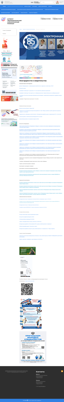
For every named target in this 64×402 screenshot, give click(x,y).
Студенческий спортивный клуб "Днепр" (52, 9)
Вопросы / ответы (28, 6)
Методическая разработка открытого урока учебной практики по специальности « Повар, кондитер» (37, 228)
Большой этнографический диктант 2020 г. (26, 216)
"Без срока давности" (16, 12)
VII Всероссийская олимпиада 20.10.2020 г (26, 219)
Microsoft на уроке (22, 88)
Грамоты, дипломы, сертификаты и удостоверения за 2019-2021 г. (31, 239)
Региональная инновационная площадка (8, 9)
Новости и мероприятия (43, 6)
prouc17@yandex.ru (39, 376)
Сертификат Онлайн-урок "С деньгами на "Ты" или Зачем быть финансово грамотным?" (34, 90)
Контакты (50, 6)
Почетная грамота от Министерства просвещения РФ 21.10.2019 (30, 116)
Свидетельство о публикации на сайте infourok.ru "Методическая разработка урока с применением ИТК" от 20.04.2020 (40, 114)
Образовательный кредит (6, 12)
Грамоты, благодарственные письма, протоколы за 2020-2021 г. (30, 221)
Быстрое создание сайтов (32, 400)
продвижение (39, 400)
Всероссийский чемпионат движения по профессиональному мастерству (30, 9)
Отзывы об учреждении (9, 30)
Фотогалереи (35, 6)
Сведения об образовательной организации (15, 6)
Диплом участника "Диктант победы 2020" (26, 108)
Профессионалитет (24, 12)
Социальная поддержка (33, 12)
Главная (5, 6)
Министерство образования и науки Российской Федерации (9, 2)
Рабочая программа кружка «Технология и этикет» (28, 226)
